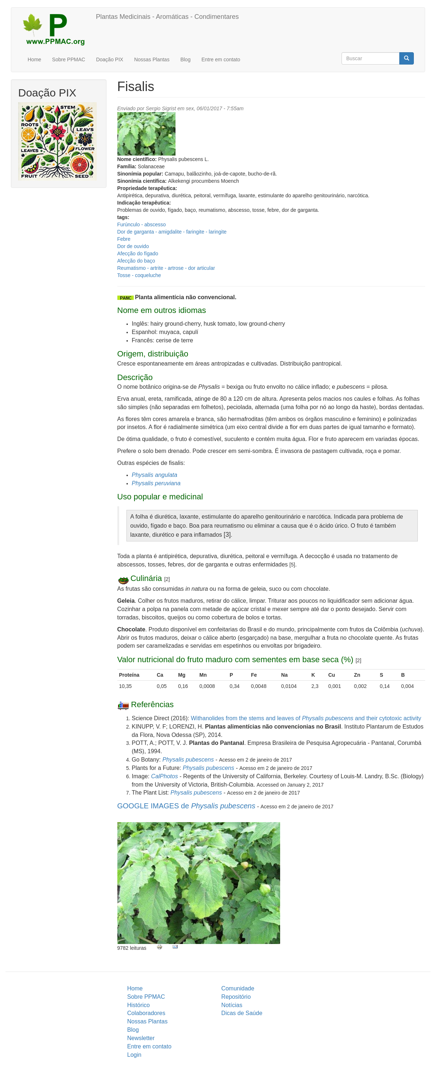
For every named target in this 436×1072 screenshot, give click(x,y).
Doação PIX (109, 59)
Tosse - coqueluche (139, 275)
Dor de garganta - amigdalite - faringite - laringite (172, 232)
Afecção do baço (136, 261)
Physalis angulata (154, 475)
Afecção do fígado (137, 253)
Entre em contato (220, 59)
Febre (124, 239)
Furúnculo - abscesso (141, 224)
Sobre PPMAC (68, 59)
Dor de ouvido (133, 246)
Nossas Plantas (151, 59)
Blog (185, 59)
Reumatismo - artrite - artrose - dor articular (166, 268)
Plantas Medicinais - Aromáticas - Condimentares (167, 16)
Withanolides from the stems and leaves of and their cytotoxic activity (306, 718)
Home (34, 59)
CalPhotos (164, 776)
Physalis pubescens (188, 759)
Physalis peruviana (156, 483)
